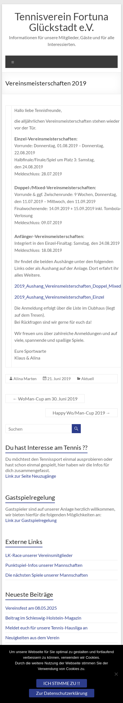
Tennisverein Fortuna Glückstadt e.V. (61, 21)
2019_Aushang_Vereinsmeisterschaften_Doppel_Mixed (67, 285)
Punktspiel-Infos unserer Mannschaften (43, 565)
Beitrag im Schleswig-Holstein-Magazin (43, 617)
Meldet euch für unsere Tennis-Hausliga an (46, 627)
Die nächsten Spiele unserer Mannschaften (46, 575)
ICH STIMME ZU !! (61, 683)
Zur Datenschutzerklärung (61, 693)
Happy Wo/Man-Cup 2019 (81, 412)
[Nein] (116, 674)
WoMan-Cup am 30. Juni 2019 (45, 398)
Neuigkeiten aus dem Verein (32, 637)
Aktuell (87, 378)
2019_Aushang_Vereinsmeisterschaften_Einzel (59, 296)
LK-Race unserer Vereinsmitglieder (39, 555)
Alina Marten (25, 378)
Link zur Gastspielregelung (31, 520)
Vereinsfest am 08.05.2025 (31, 608)
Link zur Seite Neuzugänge (30, 476)
